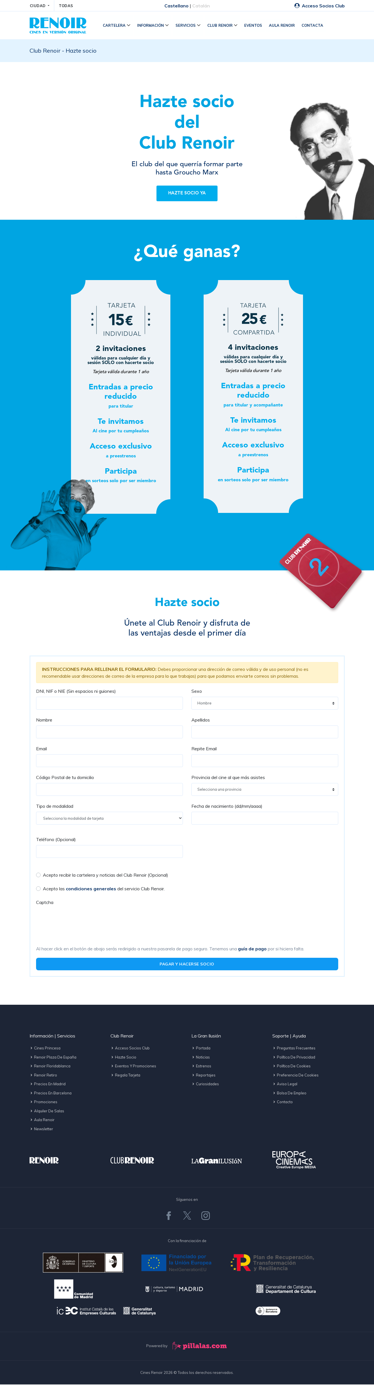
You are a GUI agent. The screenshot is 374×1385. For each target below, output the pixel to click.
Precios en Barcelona (51, 1093)
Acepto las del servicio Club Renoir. (104, 889)
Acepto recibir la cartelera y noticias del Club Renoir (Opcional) (105, 875)
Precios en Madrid (48, 1084)
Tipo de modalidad (54, 806)
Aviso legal (284, 1084)
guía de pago (252, 949)
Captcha (44, 903)
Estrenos (201, 1066)
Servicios (186, 25)
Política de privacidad (293, 1057)
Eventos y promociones (133, 1066)
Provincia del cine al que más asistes (228, 778)
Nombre (44, 720)
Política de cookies (291, 1066)
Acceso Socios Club (319, 6)
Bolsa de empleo (289, 1093)
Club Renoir (220, 25)
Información (151, 25)
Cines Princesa (45, 1048)
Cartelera (114, 25)
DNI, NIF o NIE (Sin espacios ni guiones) (76, 691)
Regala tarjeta (125, 1075)
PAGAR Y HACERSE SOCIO (187, 964)
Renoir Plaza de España (53, 1057)
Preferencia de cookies (295, 1075)
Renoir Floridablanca (50, 1066)
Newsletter (41, 1129)
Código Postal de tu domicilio (65, 778)
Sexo (196, 691)
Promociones (43, 1102)
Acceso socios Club (130, 1048)
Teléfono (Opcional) (56, 840)
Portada (200, 1048)
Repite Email (204, 749)
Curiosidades (205, 1084)
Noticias (200, 1057)
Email (41, 749)
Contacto (282, 1102)
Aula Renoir (282, 25)
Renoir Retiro (43, 1075)
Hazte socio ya (187, 194)
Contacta (313, 25)
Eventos (254, 25)
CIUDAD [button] (38, 5)
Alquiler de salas (47, 1111)
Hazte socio (123, 1057)
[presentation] (79, 920)
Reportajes (203, 1075)
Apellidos (200, 720)
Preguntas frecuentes (294, 1048)
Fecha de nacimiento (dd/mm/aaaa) (226, 806)
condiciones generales (91, 889)
